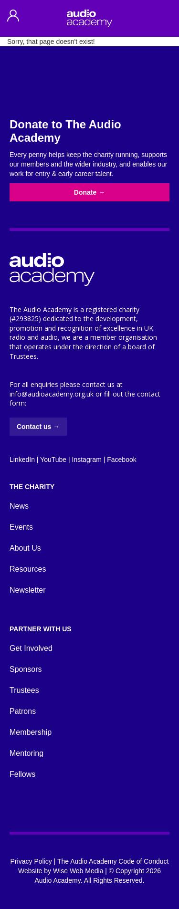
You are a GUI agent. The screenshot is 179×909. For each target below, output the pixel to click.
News (19, 506)
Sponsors (26, 669)
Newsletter (28, 590)
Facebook (121, 459)
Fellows (22, 774)
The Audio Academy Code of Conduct (112, 861)
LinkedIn (22, 459)
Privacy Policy (31, 861)
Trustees (24, 690)
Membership (31, 732)
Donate (89, 192)
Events (21, 527)
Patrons (23, 711)
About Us (25, 548)
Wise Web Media (78, 871)
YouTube (53, 459)
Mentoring (26, 753)
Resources (28, 569)
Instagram (87, 459)
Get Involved (31, 648)
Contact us (38, 426)
